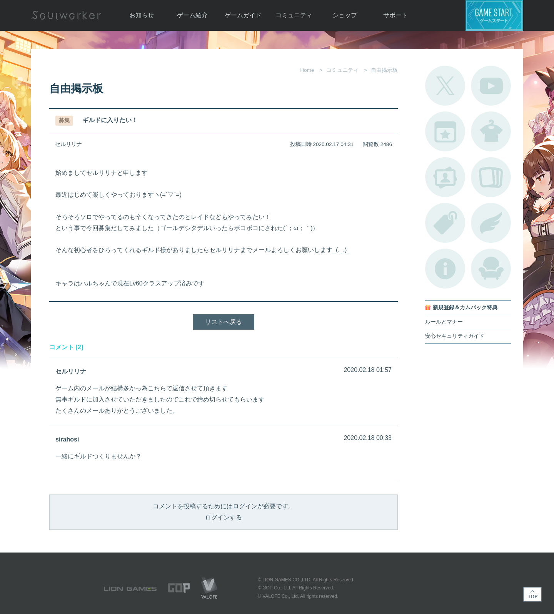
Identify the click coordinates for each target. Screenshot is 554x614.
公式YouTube (491, 86)
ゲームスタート (494, 15)
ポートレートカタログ (445, 177)
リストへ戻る (223, 322)
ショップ (344, 15)
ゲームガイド (243, 15)
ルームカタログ (491, 269)
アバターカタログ (491, 131)
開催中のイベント (445, 131)
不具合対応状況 (445, 269)
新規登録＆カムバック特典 (465, 307)
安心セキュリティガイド (454, 336)
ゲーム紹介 (192, 15)
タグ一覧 (445, 223)
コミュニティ (293, 15)
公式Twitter (445, 86)
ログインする (223, 517)
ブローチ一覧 (491, 223)
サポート (395, 15)
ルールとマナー (444, 322)
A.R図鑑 (491, 177)
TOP (532, 594)
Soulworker (66, 15)
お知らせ (141, 15)
